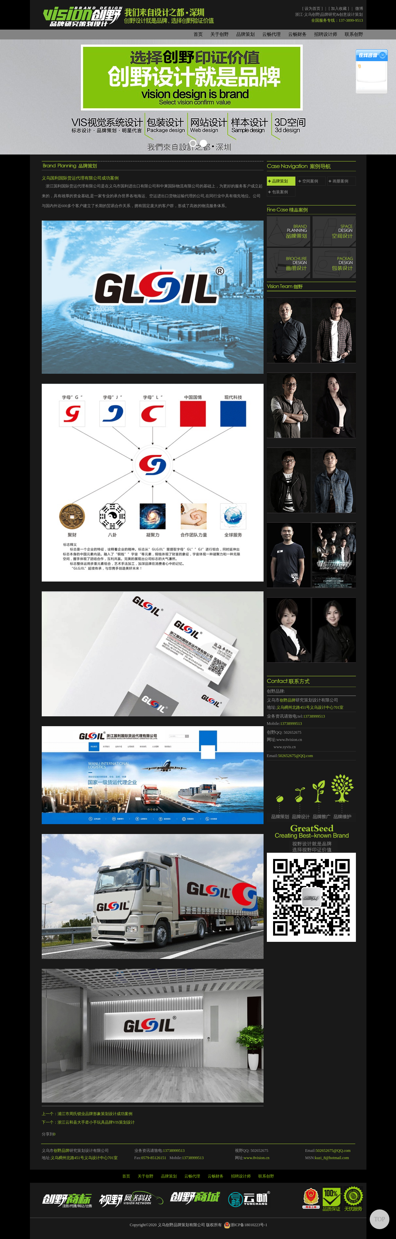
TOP (379, 1219)
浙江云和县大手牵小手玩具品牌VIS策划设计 (96, 1122)
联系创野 (354, 34)
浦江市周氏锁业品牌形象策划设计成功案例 (95, 1113)
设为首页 (313, 8)
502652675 (292, 732)
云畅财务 (297, 34)
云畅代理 (271, 34)
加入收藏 (339, 8)
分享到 (48, 1134)
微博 (359, 8)
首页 (198, 34)
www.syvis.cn (285, 747)
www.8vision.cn (289, 739)
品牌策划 (245, 34)
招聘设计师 (325, 34)
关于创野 (219, 34)
